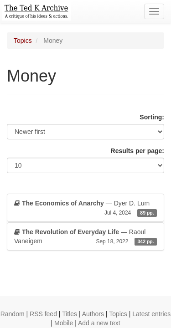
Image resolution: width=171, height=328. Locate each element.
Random (12, 314)
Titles (69, 314)
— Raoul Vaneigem (85, 237)
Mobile (63, 323)
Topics (23, 40)
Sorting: (152, 117)
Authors (93, 314)
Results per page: (137, 150)
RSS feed (43, 314)
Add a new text (99, 323)
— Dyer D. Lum (85, 208)
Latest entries (151, 314)
